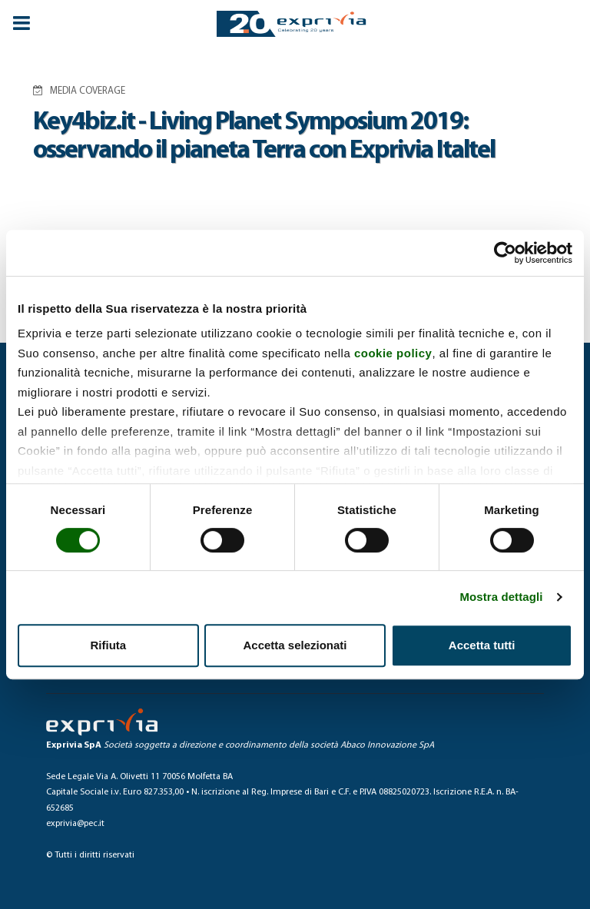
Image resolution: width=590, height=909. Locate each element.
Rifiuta (108, 645)
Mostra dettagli (500, 596)
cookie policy (393, 353)
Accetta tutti (482, 645)
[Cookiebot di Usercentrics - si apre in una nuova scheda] (505, 252)
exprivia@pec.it (75, 823)
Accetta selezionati (294, 645)
